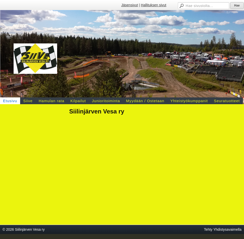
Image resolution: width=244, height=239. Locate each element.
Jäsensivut (129, 5)
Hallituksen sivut (153, 5)
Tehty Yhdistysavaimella (222, 229)
